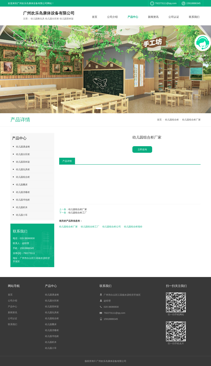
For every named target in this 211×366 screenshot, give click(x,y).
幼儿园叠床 (20, 184)
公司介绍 (112, 16)
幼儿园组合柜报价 (133, 226)
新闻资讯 (153, 16)
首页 (94, 16)
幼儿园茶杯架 (21, 161)
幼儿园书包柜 (21, 199)
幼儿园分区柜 (21, 154)
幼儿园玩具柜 (21, 169)
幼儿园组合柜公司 (111, 226)
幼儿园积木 (20, 207)
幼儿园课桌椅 (21, 146)
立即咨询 (142, 149)
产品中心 (133, 16)
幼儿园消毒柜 (21, 192)
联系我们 (194, 16)
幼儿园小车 (20, 214)
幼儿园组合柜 (172, 119)
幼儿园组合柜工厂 (77, 212)
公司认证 (173, 16)
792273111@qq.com (165, 3)
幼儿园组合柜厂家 (191, 119)
